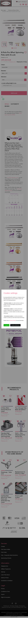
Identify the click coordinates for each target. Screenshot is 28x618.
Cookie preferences (15, 325)
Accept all (6, 325)
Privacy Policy (13, 320)
